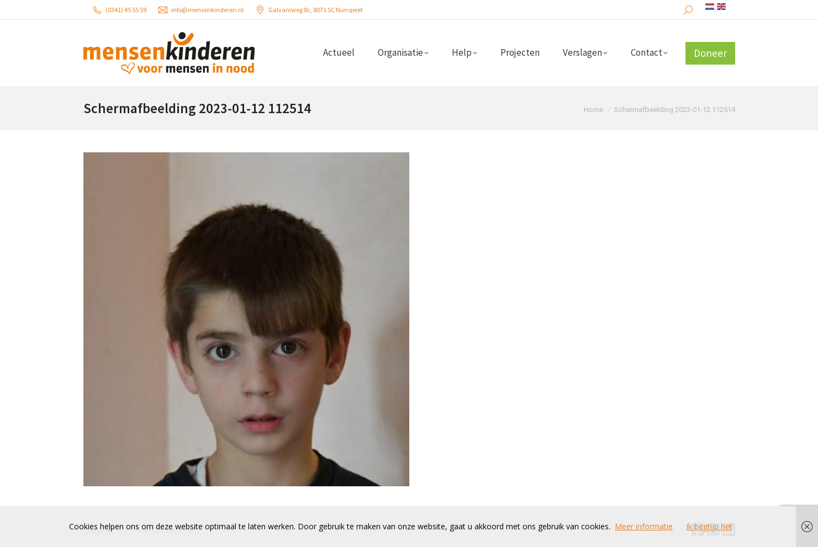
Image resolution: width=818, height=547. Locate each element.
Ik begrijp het (709, 526)
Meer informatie (644, 526)
